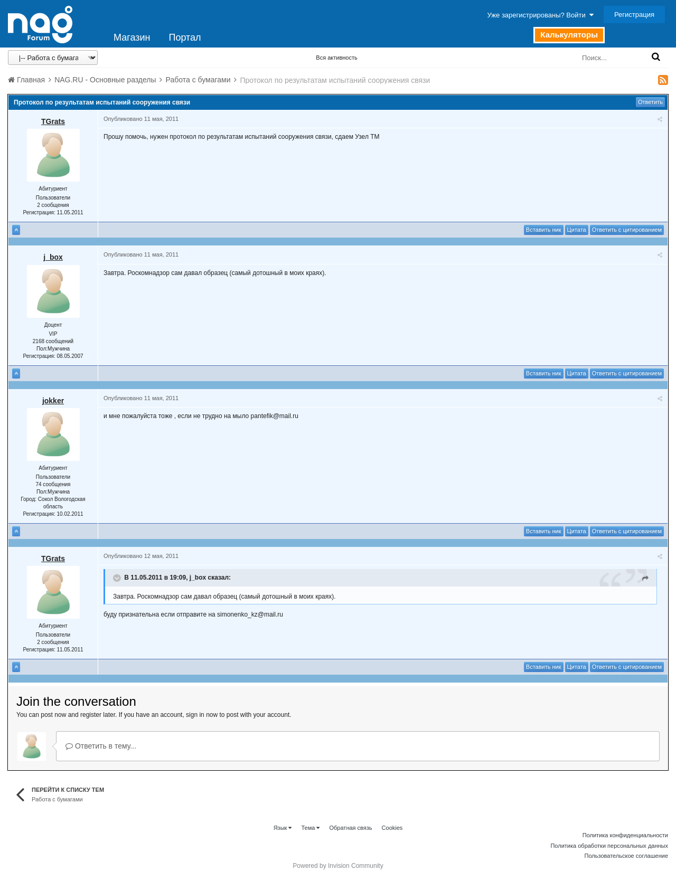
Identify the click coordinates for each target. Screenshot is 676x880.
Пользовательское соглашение (626, 856)
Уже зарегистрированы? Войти (540, 15)
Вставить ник (543, 229)
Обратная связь (351, 828)
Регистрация (634, 14)
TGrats (53, 121)
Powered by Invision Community (338, 865)
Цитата (576, 229)
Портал (184, 37)
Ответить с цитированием (627, 229)
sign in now (202, 714)
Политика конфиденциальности (625, 835)
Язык (283, 828)
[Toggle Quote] (118, 578)
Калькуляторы (569, 34)
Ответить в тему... (100, 746)
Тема (310, 828)
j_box (53, 257)
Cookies (392, 828)
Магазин (132, 37)
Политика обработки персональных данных (609, 846)
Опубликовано (141, 119)
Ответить (650, 102)
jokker (53, 400)
